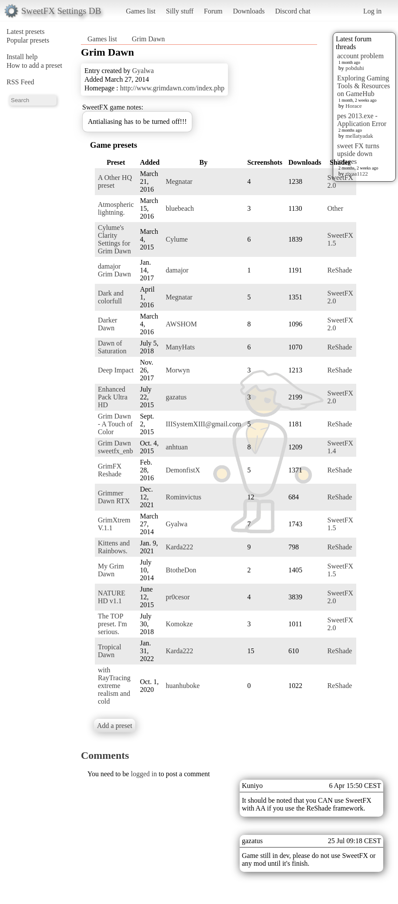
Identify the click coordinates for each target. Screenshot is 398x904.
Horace (353, 106)
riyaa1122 (356, 173)
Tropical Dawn (109, 650)
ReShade (340, 270)
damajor (177, 270)
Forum (213, 11)
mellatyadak (359, 136)
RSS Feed (20, 82)
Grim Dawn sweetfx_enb (115, 447)
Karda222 (179, 547)
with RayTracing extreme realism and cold (114, 685)
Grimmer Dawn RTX (114, 497)
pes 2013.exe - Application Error (361, 119)
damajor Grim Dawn (114, 270)
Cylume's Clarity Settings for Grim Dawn (114, 239)
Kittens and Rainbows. (114, 547)
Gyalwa (143, 70)
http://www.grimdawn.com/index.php (172, 88)
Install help (22, 56)
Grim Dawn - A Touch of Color (115, 423)
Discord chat (292, 11)
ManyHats (180, 347)
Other (335, 208)
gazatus (176, 397)
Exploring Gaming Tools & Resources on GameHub (363, 85)
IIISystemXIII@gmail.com (203, 424)
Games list (141, 11)
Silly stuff (180, 11)
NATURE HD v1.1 (111, 597)
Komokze (179, 624)
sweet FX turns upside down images (358, 153)
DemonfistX (183, 470)
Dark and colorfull (111, 297)
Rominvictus (183, 497)
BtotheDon (181, 570)
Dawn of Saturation (112, 347)
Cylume (177, 239)
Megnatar (179, 181)
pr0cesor (178, 597)
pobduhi (354, 68)
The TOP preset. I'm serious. (112, 623)
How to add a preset (34, 65)
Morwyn (178, 370)
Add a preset (114, 725)
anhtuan (177, 447)
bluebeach (180, 208)
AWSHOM (181, 324)
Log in (372, 11)
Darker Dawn (107, 324)
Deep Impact (116, 370)
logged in (144, 774)
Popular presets (28, 40)
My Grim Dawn (111, 570)
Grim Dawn (148, 39)
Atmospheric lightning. (116, 208)
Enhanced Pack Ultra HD (112, 397)
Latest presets (26, 31)
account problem (360, 56)
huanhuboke (183, 685)
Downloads (248, 11)
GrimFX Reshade (109, 470)
